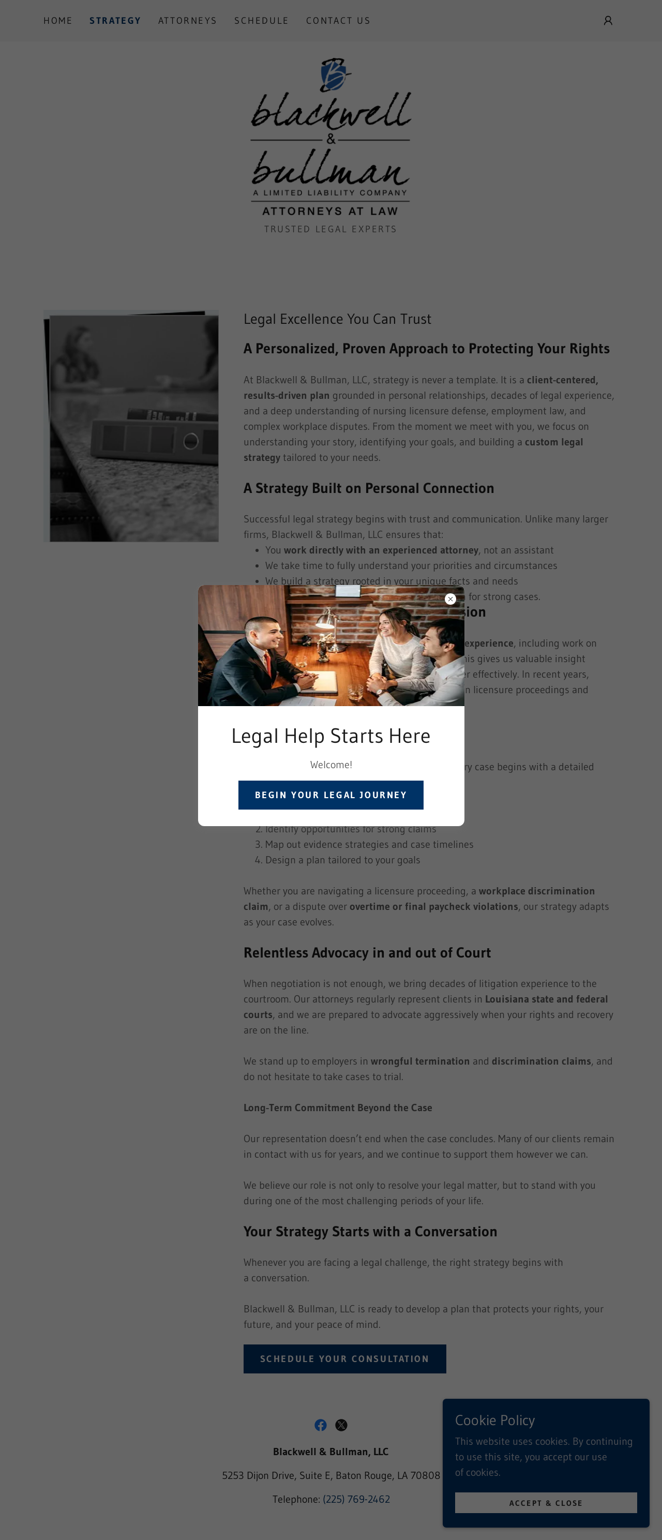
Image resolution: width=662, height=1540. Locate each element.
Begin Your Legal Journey (331, 795)
